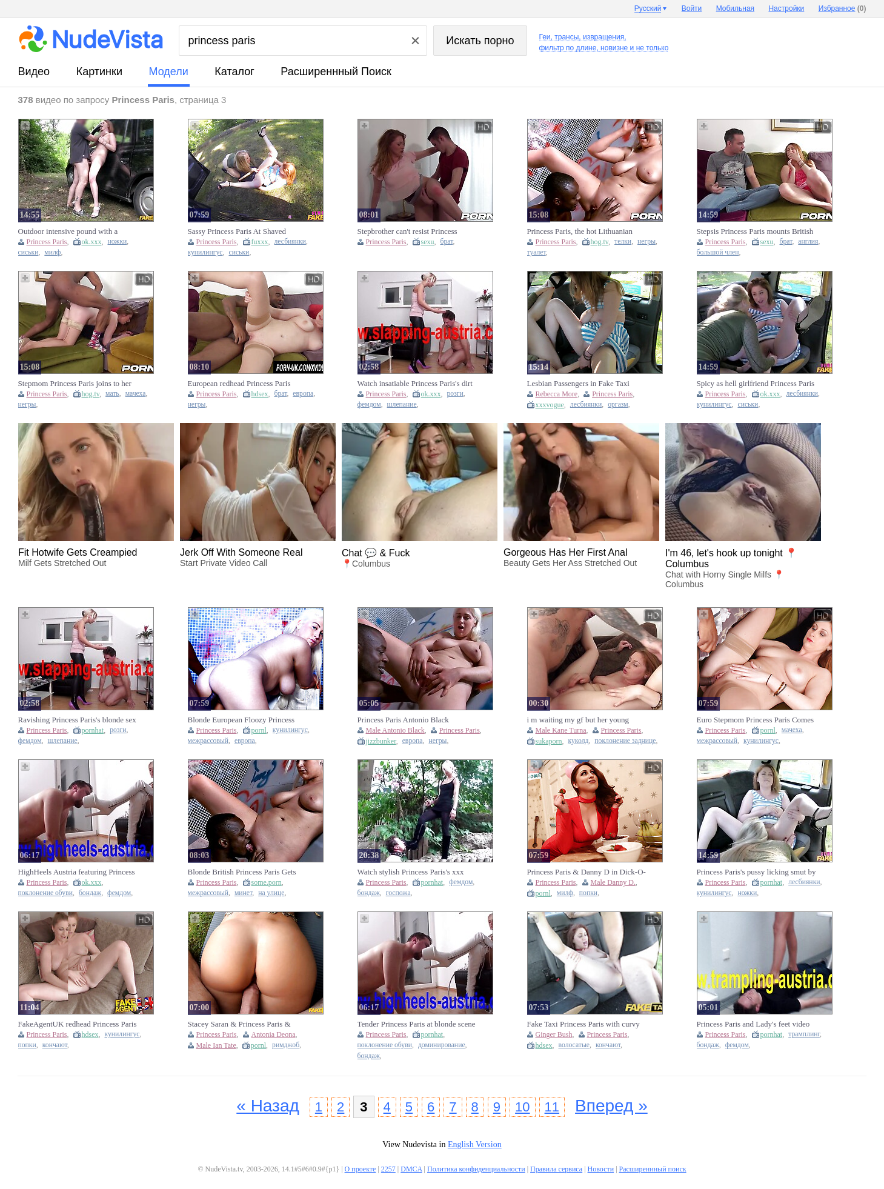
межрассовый (208, 741)
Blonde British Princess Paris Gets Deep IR (242, 872)
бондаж (90, 893)
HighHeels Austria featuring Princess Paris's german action (76, 872)
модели (168, 71)
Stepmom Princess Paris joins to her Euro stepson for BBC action (74, 383)
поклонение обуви (45, 893)
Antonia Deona (273, 1034)
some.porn (266, 882)
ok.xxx (92, 242)
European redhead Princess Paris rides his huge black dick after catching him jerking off (239, 383)
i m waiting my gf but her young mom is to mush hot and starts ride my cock (581, 720)
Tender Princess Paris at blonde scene (416, 1023)
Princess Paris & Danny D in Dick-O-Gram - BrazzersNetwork (586, 872)
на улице (271, 893)
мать (112, 394)
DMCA (411, 1169)
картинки (99, 71)
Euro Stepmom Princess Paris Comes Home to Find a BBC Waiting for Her (756, 720)
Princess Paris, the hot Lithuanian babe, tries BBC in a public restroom (584, 231)
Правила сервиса (556, 1169)
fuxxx (259, 242)
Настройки (786, 8)
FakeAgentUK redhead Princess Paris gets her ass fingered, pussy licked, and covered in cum (77, 1024)
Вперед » (611, 1105)
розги (455, 394)
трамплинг (804, 1034)
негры (646, 241)
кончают (54, 1045)
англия (808, 241)
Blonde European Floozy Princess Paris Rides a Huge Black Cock (241, 720)
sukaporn (549, 741)
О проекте (360, 1169)
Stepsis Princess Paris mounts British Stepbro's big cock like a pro (755, 231)
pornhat (93, 730)
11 (552, 1106)
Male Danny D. (613, 882)
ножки (117, 241)
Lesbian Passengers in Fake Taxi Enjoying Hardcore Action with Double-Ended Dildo (578, 383)
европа (303, 394)
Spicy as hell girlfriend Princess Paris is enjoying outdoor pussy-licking (756, 383)
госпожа (398, 893)
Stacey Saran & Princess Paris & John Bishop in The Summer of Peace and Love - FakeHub (247, 1024)
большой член (718, 252)
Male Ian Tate (216, 1045)
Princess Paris (47, 242)
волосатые (574, 1045)
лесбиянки (290, 241)
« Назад (267, 1105)
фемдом (369, 404)
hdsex (259, 394)
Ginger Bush (554, 1034)
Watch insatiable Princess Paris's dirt (415, 383)
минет (243, 893)
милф (52, 252)
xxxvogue (550, 405)
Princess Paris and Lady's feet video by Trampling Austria (753, 1024)
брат (446, 241)
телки (622, 241)
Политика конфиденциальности (476, 1169)
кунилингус (205, 252)
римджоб (285, 1045)
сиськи (28, 252)
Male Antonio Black (395, 730)
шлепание (402, 404)
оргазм (618, 404)
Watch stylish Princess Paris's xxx (410, 871)
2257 (388, 1169)
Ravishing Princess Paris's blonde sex (77, 719)
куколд (578, 741)
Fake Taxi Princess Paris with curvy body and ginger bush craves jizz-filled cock (583, 1024)
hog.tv (600, 242)
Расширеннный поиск (336, 71)
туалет (536, 252)
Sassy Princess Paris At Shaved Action (237, 231)
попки (588, 893)
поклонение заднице (625, 741)
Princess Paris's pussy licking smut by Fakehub (756, 872)
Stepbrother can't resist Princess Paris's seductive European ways (408, 231)
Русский (648, 8)
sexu (427, 242)
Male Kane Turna (561, 730)
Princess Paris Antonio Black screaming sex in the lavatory (403, 720)
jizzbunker (381, 741)
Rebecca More (557, 394)
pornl (259, 730)
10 (522, 1106)
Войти (692, 8)
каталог (234, 71)
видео (34, 71)
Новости (601, 1169)
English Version (475, 1144)
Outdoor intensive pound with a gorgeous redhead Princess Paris (69, 231)
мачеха (135, 394)
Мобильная (735, 8)
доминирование (441, 1045)
